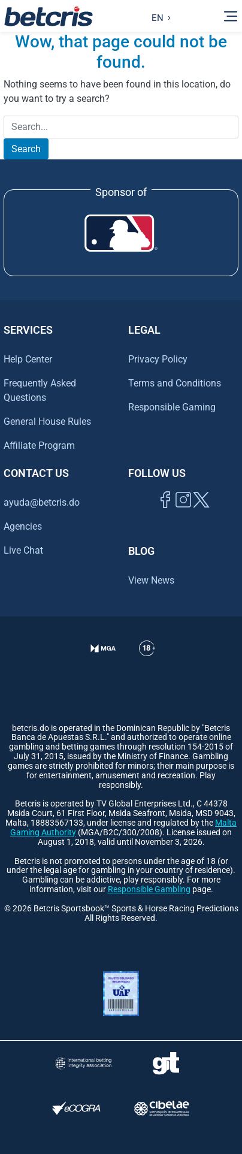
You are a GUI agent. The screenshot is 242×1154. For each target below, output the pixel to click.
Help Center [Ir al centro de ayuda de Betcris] (28, 359)
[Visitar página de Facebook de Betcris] (165, 513)
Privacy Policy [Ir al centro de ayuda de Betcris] (157, 359)
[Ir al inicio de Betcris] (183, 513)
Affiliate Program (39, 445)
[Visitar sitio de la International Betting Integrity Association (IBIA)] (83, 1063)
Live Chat (23, 551)
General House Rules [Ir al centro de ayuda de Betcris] (47, 421)
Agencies (23, 526)
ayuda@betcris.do (42, 502)
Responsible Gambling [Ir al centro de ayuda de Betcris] (149, 889)
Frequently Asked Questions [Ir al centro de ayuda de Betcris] (40, 390)
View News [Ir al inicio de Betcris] (151, 580)
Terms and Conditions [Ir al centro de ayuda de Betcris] (174, 383)
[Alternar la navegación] (230, 16)
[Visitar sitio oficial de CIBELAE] (161, 1108)
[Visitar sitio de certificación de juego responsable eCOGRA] (76, 1108)
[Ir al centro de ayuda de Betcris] (147, 663)
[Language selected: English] (158, 16)
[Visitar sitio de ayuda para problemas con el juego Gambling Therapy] (165, 1063)
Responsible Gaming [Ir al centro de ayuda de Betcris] (172, 407)
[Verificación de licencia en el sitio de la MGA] (103, 663)
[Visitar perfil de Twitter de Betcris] (201, 513)
